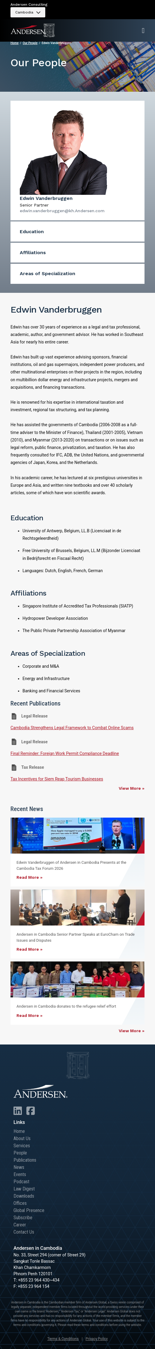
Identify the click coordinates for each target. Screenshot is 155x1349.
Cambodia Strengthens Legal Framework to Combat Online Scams (72, 727)
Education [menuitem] (32, 231)
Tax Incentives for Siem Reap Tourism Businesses (56, 779)
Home (14, 43)
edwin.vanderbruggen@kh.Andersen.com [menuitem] (62, 210)
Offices (20, 1203)
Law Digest (24, 1189)
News (18, 1167)
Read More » (29, 877)
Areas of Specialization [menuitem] (47, 273)
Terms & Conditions (63, 1339)
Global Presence (28, 1210)
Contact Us (23, 1232)
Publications (24, 1160)
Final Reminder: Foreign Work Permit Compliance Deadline (64, 753)
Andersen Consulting (28, 4)
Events (19, 1174)
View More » (132, 788)
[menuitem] (27, 12)
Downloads (23, 1196)
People (20, 1153)
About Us (22, 1138)
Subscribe (22, 1217)
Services (21, 1145)
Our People (30, 43)
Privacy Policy (96, 1339)
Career (19, 1225)
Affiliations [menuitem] (33, 252)
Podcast (21, 1181)
